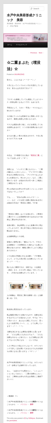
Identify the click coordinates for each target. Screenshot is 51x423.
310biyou (31, 418)
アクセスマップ (21, 45)
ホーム (9, 45)
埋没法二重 (35, 155)
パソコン (24, 404)
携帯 (31, 404)
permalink (13, 421)
